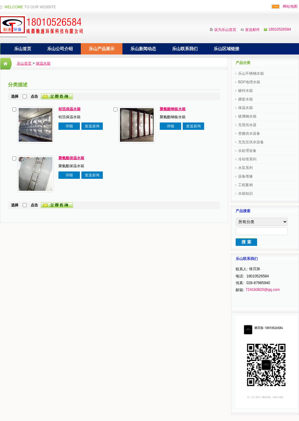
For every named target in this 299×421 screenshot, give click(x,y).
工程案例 (245, 185)
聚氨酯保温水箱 (71, 158)
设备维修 (245, 176)
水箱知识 (245, 193)
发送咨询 (92, 126)
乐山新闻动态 (143, 48)
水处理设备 (247, 150)
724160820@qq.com (262, 290)
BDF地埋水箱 (249, 82)
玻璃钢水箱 (247, 116)
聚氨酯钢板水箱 (172, 109)
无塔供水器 (247, 125)
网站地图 (290, 6)
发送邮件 (252, 30)
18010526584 (280, 29)
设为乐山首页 (225, 30)
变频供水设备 (249, 133)
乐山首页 (22, 48)
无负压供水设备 (251, 142)
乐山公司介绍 (60, 48)
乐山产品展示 (101, 48)
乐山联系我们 (185, 48)
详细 (69, 126)
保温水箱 (43, 63)
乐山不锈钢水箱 (251, 73)
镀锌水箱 (245, 90)
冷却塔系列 (247, 159)
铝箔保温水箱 (69, 109)
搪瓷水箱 (245, 99)
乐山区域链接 (226, 48)
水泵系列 (245, 168)
